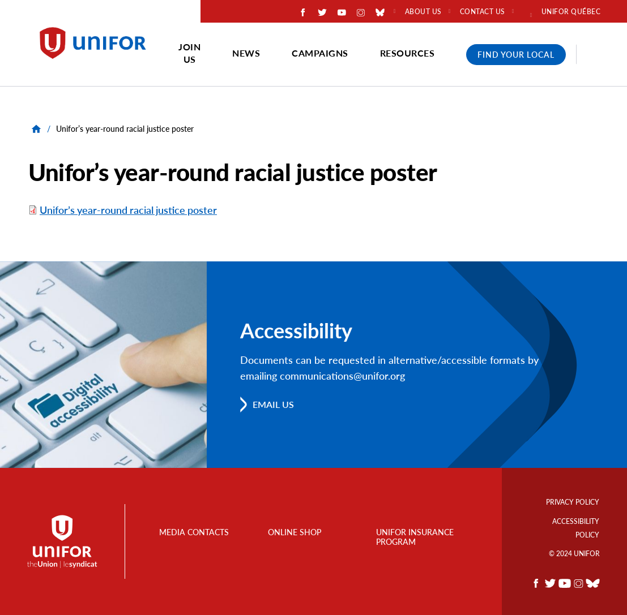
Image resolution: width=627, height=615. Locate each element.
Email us (273, 404)
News (246, 53)
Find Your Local (516, 54)
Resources (407, 53)
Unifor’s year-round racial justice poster (128, 210)
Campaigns (320, 53)
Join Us (189, 52)
